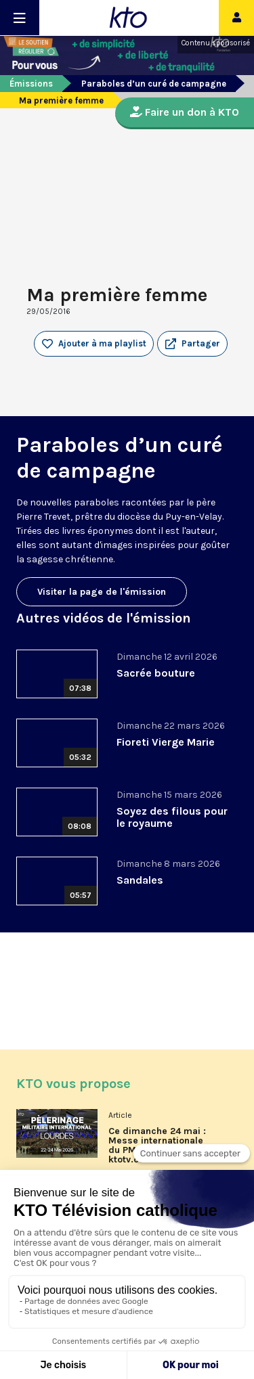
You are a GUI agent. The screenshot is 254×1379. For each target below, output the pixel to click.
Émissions (31, 83)
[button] (192, 344)
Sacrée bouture (156, 672)
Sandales (140, 880)
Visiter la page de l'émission (101, 591)
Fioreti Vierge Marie (166, 742)
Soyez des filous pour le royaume (172, 817)
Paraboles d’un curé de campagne (153, 83)
